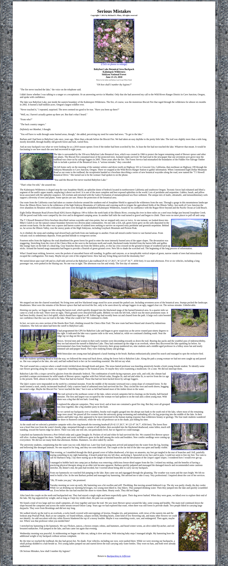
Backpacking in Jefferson (118, 556)
